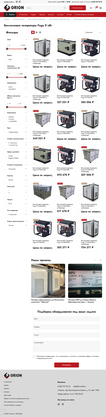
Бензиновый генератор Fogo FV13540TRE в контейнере (89, 133)
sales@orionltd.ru (9, 2)
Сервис (33, 14)
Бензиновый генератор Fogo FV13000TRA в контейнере (89, 242)
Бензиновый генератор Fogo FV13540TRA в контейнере (41, 97)
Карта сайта (7, 395)
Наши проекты (41, 260)
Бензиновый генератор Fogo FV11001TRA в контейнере (41, 133)
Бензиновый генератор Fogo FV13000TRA (65, 241)
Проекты (42, 14)
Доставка (60, 14)
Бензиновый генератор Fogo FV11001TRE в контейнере (65, 206)
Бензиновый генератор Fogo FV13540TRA (41, 205)
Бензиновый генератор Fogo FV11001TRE (65, 169)
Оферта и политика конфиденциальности (16, 398)
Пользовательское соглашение (13, 402)
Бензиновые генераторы (36, 19)
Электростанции (18, 19)
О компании (23, 14)
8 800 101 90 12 (96, 2)
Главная (6, 19)
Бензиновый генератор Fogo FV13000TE (41, 241)
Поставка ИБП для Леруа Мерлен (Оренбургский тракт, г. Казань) (82, 301)
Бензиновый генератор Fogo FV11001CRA (41, 169)
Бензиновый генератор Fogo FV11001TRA (65, 97)
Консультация (77, 8)
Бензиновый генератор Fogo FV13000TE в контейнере (89, 206)
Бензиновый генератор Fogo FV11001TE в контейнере (89, 170)
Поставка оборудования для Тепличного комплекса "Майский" (47, 301)
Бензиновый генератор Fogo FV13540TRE (89, 61)
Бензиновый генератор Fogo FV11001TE (89, 97)
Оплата (69, 14)
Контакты (51, 14)
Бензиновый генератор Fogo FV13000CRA (65, 61)
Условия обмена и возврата (84, 14)
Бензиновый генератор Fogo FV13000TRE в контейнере (41, 61)
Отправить (66, 365)
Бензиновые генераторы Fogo (59, 19)
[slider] (7, 48)
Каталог (10, 14)
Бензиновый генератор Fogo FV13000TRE (65, 132)
